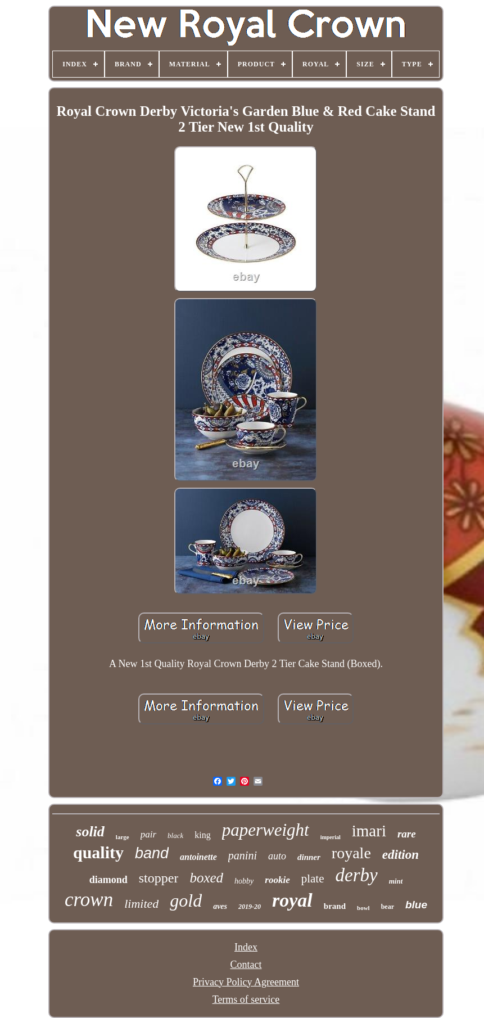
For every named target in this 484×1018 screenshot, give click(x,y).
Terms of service (246, 999)
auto (277, 856)
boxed (206, 877)
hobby (244, 881)
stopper (159, 878)
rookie (277, 880)
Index (245, 947)
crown (89, 900)
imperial (330, 837)
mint (396, 881)
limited (141, 904)
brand (335, 906)
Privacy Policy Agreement (246, 982)
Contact (245, 964)
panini (242, 855)
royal (292, 900)
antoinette (198, 857)
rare (406, 834)
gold (186, 900)
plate (312, 878)
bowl (363, 907)
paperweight (265, 830)
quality (98, 852)
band (152, 853)
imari (369, 831)
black (175, 835)
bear (387, 907)
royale (351, 853)
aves (220, 906)
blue (416, 905)
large (122, 837)
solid (90, 831)
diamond (108, 879)
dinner (308, 857)
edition (400, 855)
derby (357, 875)
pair (148, 834)
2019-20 (249, 907)
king (202, 835)
